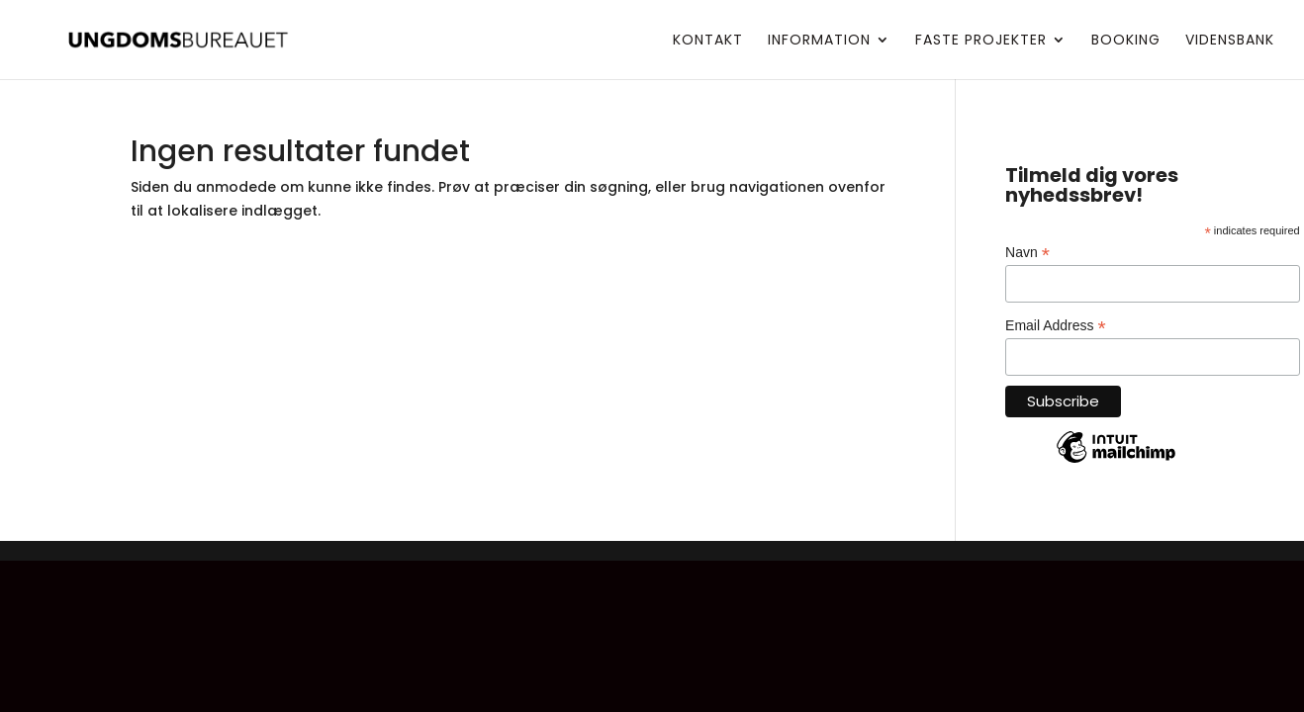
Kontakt (708, 41)
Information (819, 41)
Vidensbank (1229, 41)
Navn (1027, 252)
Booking (1126, 41)
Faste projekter (981, 41)
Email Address (1055, 325)
